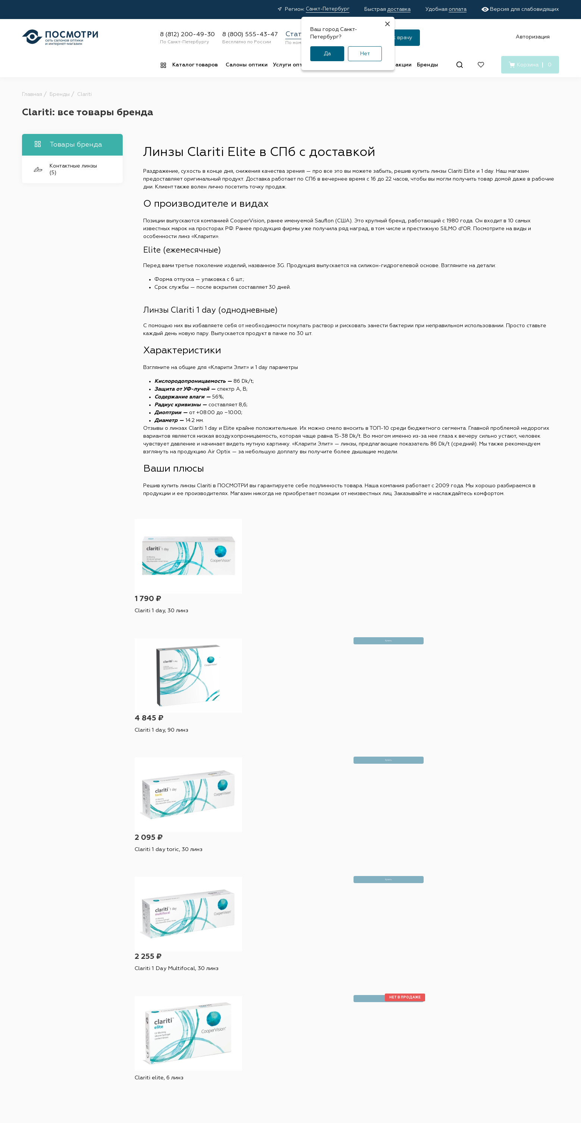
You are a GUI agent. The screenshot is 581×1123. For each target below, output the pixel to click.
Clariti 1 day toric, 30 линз (388, 615)
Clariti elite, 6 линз (161, 726)
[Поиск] (459, 65)
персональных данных (349, 863)
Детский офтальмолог (348, 1010)
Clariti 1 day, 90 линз (272, 615)
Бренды (427, 65)
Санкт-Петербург (327, 9)
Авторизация (533, 37)
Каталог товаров (195, 65)
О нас (408, 993)
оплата (458, 9)
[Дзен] (493, 1003)
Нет (365, 53)
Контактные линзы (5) (65, 169)
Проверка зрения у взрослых (344, 996)
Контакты (413, 982)
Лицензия (331, 1022)
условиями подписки (414, 863)
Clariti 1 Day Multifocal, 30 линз (504, 615)
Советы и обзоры (260, 1016)
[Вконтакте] (477, 1003)
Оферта (170, 1072)
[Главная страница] (60, 37)
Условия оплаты (258, 993)
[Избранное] (481, 65)
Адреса (329, 970)
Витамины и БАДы (184, 1016)
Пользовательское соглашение (313, 1072)
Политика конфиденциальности (228, 1072)
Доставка (250, 982)
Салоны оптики (247, 65)
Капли (169, 993)
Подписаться (403, 842)
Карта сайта (431, 1072)
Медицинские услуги (264, 1028)
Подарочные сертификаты (272, 1039)
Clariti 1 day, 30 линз (163, 615)
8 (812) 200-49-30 (187, 35)
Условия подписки (382, 1072)
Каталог (174, 957)
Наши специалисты (343, 982)
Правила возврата (261, 1005)
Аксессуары (176, 1005)
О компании (420, 957)
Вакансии (413, 970)
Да (327, 53)
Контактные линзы (185, 970)
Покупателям (259, 957)
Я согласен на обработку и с (342, 863)
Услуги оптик (291, 65)
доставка (399, 9)
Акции (246, 970)
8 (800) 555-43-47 (250, 35)
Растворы (173, 982)
